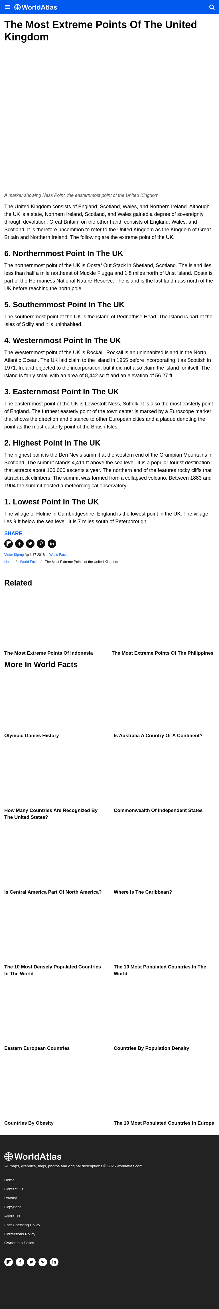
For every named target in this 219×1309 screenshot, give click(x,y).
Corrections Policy (19, 1234)
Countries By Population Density (151, 1048)
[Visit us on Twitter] (31, 1262)
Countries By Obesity (29, 1123)
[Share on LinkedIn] (52, 543)
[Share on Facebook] (19, 543)
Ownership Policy (19, 1243)
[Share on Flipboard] (8, 543)
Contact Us (13, 1189)
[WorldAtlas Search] (212, 7)
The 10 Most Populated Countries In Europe (164, 1123)
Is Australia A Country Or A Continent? (158, 735)
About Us (12, 1216)
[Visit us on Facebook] (20, 1262)
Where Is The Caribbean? (143, 892)
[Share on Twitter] (30, 543)
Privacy (10, 1198)
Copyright (12, 1207)
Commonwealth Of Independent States (158, 810)
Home (9, 1180)
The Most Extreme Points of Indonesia (48, 653)
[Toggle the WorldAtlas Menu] (7, 7)
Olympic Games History (31, 735)
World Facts (58, 555)
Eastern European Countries (37, 1048)
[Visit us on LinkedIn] (54, 1262)
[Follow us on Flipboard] (8, 1262)
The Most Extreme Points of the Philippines (163, 653)
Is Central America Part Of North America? (53, 892)
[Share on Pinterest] (41, 543)
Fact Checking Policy (22, 1225)
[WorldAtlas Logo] (37, 7)
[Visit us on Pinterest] (42, 1262)
